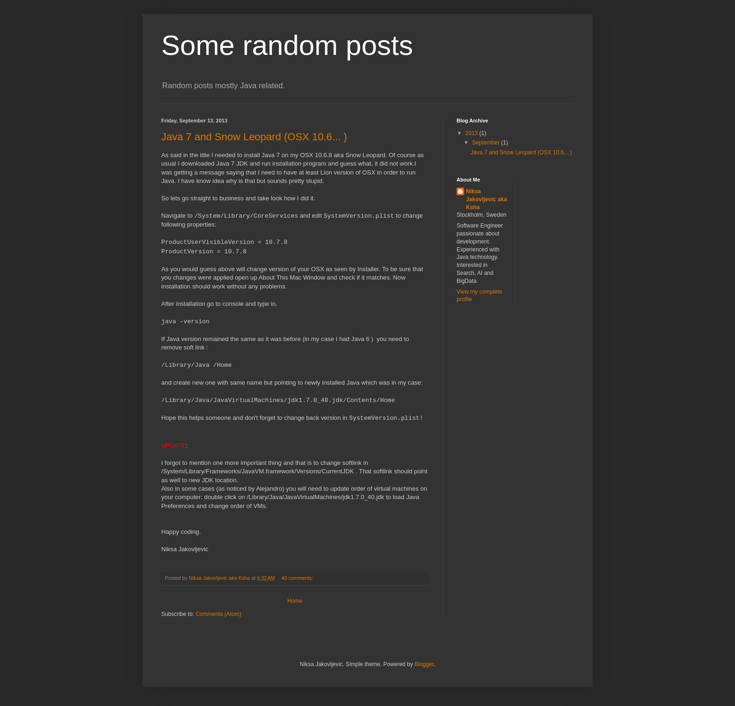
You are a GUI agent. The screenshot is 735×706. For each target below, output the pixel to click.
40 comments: (298, 578)
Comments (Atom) (218, 614)
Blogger (424, 664)
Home (294, 601)
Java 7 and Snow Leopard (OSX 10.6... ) (254, 137)
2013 (472, 133)
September (486, 142)
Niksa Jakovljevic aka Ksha (486, 199)
